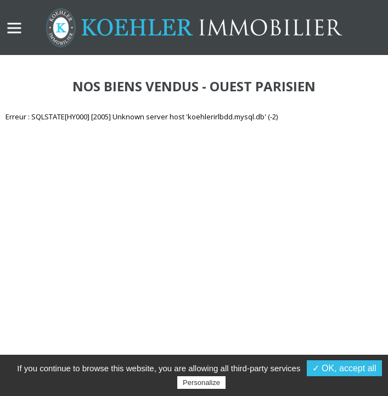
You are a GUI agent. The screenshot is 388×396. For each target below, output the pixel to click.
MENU (14, 28)
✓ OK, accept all (344, 368)
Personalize (201, 382)
